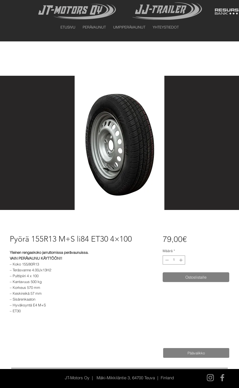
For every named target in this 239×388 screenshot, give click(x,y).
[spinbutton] (173, 260)
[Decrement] (166, 260)
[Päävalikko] (196, 353)
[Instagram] (210, 377)
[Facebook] (222, 377)
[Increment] (181, 260)
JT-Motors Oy (77, 377)
